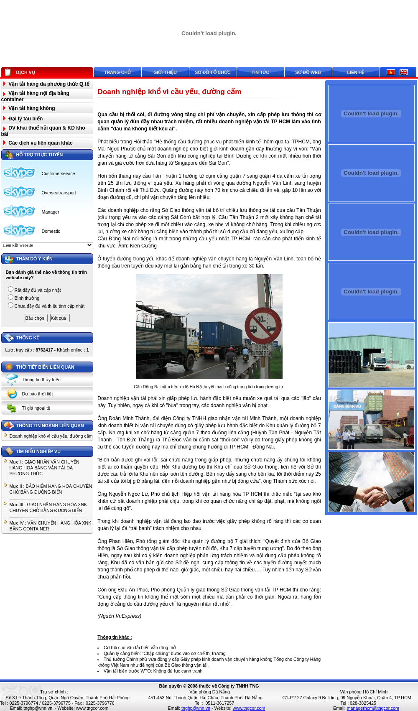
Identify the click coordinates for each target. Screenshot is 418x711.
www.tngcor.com (92, 708)
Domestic (51, 231)
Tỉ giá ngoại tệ (36, 407)
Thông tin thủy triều (41, 379)
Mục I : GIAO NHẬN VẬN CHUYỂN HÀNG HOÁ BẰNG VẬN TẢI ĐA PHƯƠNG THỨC (44, 467)
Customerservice (58, 173)
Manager (50, 211)
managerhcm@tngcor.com (373, 708)
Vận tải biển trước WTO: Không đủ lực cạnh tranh (153, 670)
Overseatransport (59, 192)
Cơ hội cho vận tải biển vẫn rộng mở (140, 647)
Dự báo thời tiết (37, 393)
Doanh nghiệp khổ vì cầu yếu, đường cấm (51, 435)
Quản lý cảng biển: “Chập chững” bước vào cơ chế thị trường (165, 653)
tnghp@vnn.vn (37, 708)
